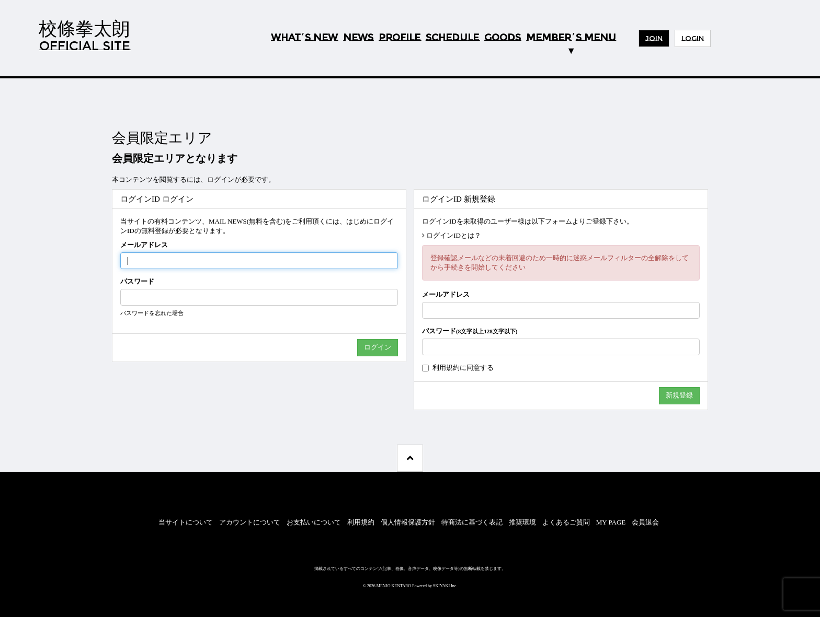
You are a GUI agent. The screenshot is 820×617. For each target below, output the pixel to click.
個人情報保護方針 (408, 522)
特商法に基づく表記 (472, 522)
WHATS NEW (304, 38)
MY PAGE (610, 522)
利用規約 (446, 367)
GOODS (502, 37)
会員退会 (645, 522)
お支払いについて (314, 522)
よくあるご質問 (566, 522)
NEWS (358, 37)
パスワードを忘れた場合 (152, 313)
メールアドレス (144, 245)
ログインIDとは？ (453, 235)
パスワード (137, 281)
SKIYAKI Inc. (445, 586)
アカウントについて (249, 522)
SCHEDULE (452, 37)
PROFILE (399, 37)
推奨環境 (522, 522)
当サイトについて (185, 522)
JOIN (654, 38)
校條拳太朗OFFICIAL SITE (84, 35)
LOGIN (692, 38)
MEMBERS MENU (571, 37)
